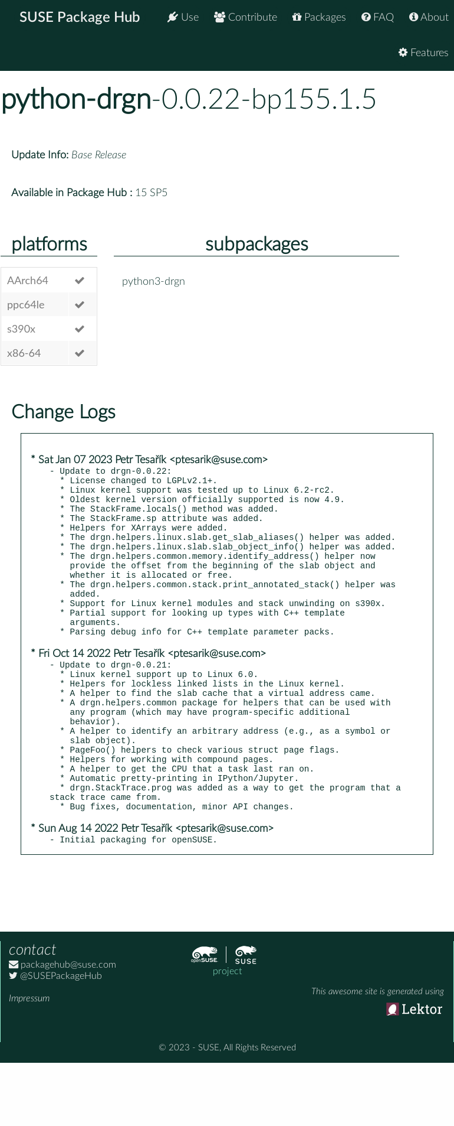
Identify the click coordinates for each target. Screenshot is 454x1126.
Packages (319, 17)
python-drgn (76, 100)
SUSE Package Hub (79, 18)
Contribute (245, 17)
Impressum (29, 1060)
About (429, 17)
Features (424, 52)
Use (183, 17)
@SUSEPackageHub (55, 1038)
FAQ (377, 17)
